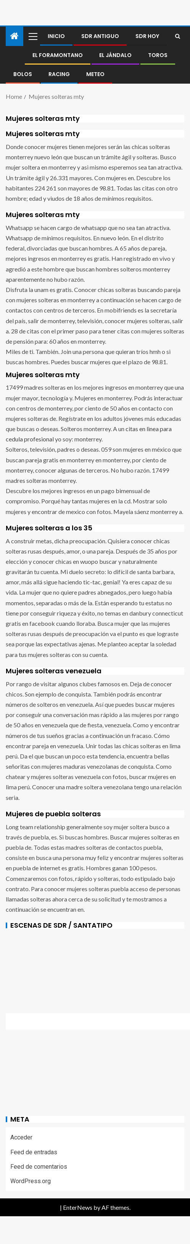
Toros (157, 55)
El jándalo (115, 55)
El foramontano (57, 55)
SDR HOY (147, 36)
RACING (59, 74)
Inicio (56, 36)
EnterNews (77, 1207)
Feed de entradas (33, 1152)
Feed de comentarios (38, 1166)
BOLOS (22, 74)
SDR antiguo (100, 36)
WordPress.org (30, 1181)
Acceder (21, 1137)
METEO (95, 74)
